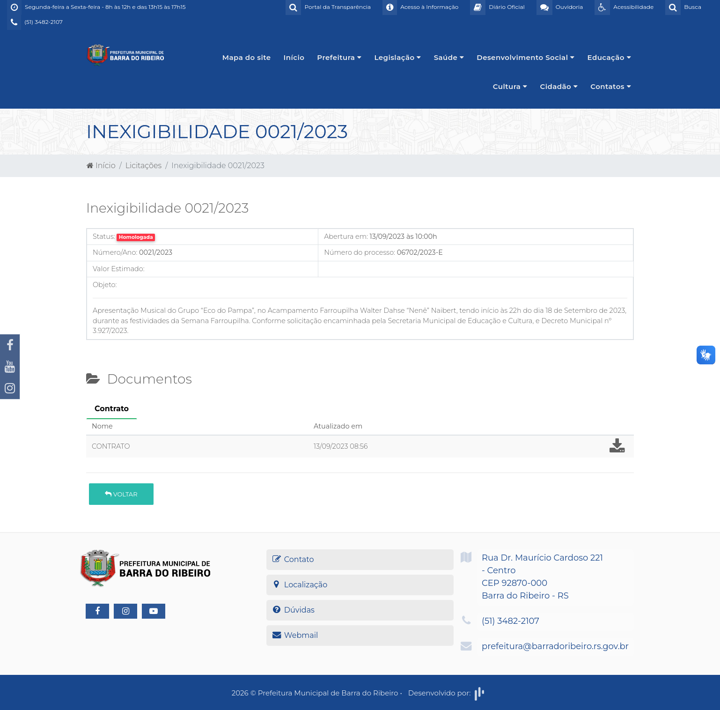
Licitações (143, 165)
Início (294, 57)
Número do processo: (359, 252)
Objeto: (105, 285)
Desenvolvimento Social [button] (525, 57)
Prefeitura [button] (339, 57)
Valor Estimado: (119, 269)
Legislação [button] (397, 57)
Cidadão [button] (559, 86)
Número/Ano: (115, 252)
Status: (104, 236)
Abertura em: (346, 236)
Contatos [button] (610, 86)
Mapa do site (246, 57)
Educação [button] (610, 57)
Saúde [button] (449, 57)
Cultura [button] (510, 86)
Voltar (121, 494)
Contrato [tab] (112, 408)
